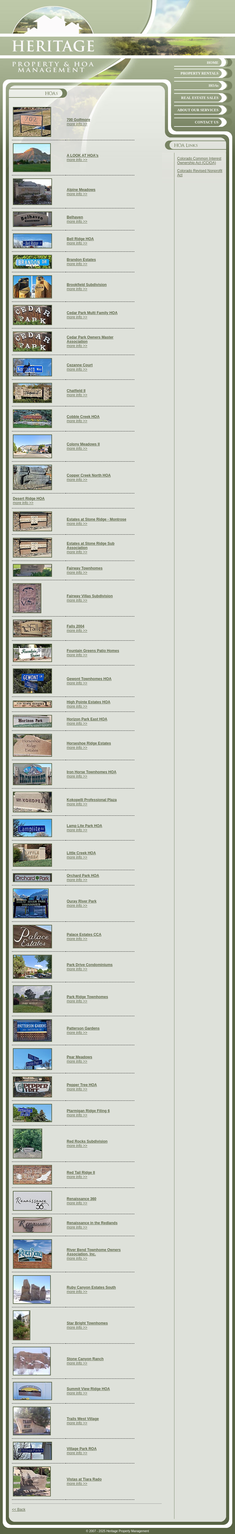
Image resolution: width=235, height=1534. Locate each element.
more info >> (78, 122)
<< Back (18, 1509)
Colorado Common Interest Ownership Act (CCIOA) (199, 160)
